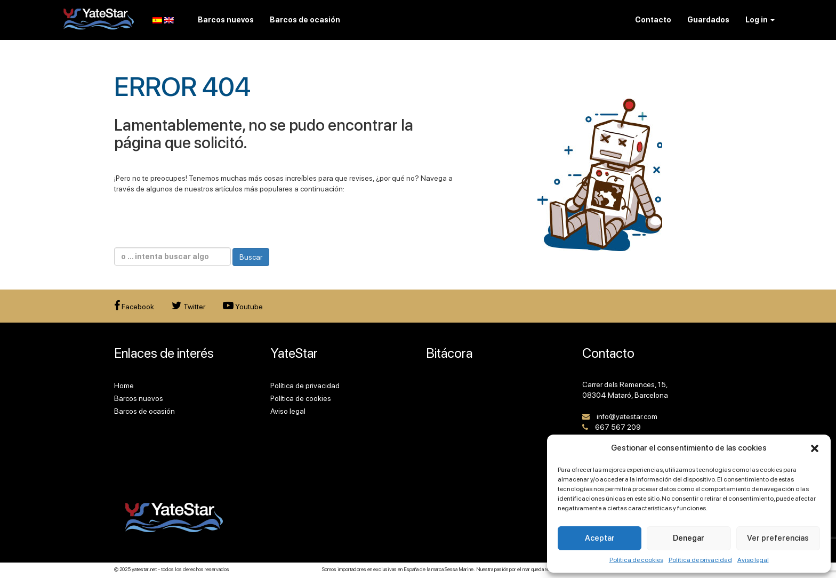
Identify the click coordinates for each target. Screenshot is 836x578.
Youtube (243, 306)
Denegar (688, 538)
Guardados (708, 19)
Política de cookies (636, 560)
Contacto (653, 19)
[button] (814, 448)
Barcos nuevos (138, 398)
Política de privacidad (700, 560)
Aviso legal (753, 560)
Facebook (134, 306)
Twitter (188, 306)
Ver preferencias (778, 538)
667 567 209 (618, 427)
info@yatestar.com (627, 416)
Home (124, 385)
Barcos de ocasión (144, 411)
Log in (760, 19)
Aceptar (600, 538)
